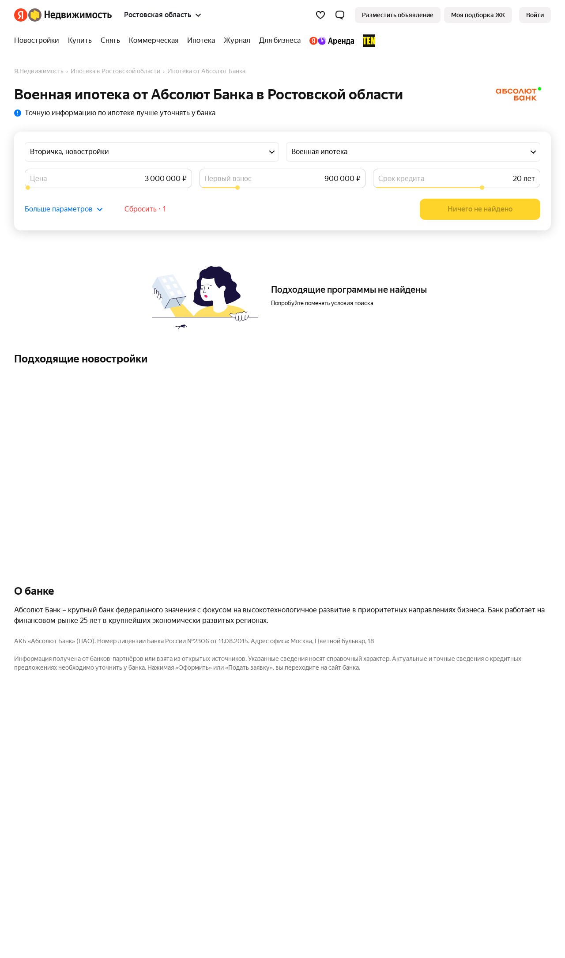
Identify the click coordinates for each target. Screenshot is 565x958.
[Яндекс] (20, 15)
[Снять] (110, 40)
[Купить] (80, 40)
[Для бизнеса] (280, 40)
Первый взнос (228, 178)
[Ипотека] (201, 40)
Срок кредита (401, 178)
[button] (340, 15)
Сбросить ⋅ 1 (145, 209)
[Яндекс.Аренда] (331, 40)
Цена (38, 178)
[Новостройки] (39, 40)
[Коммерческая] (153, 40)
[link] (535, 15)
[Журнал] (237, 40)
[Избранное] (320, 15)
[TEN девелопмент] (366, 40)
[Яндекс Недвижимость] (70, 15)
